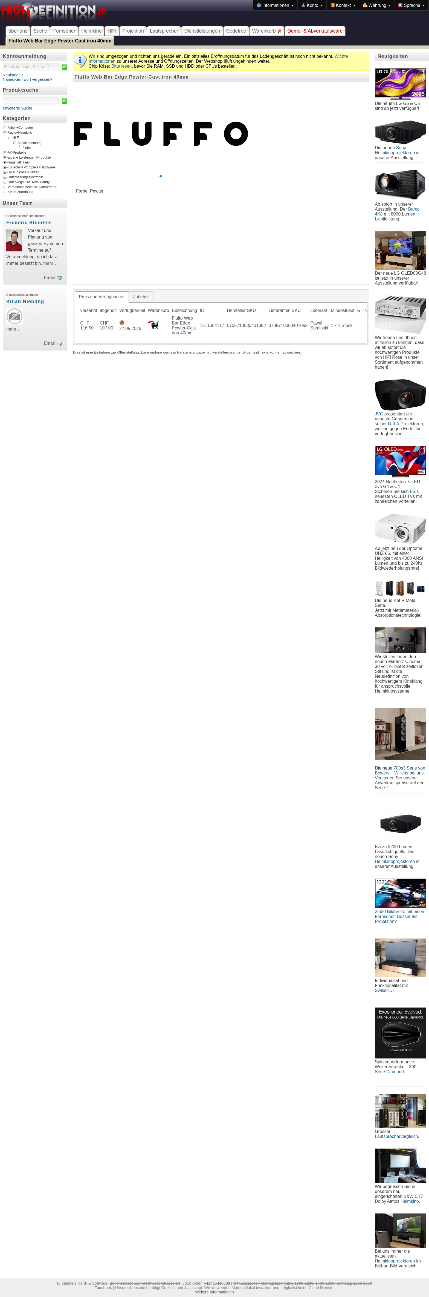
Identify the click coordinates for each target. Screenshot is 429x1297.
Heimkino (91, 31)
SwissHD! (384, 990)
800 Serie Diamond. (395, 1069)
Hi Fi (16, 138)
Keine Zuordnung (20, 192)
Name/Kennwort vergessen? (28, 79)
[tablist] (221, 317)
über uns (17, 31)
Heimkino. (410, 1201)
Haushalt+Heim (19, 162)
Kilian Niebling (25, 301)
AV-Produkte (17, 152)
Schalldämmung (30, 143)
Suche (40, 31)
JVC (379, 414)
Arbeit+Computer (20, 128)
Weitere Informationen (214, 1292)
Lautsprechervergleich (396, 1136)
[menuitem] (275, 5)
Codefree (236, 31)
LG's (414, 491)
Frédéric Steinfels (29, 222)
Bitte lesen (121, 66)
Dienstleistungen (202, 31)
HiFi (112, 31)
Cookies (168, 1287)
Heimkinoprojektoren (395, 1261)
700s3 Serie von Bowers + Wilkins (400, 770)
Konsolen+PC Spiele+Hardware (31, 167)
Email (49, 277)
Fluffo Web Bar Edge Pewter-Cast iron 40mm (59, 41)
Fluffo (26, 148)
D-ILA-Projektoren (405, 423)
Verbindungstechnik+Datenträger (32, 187)
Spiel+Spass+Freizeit (23, 172)
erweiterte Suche (17, 108)
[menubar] (341, 5)
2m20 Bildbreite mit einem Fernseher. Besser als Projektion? (400, 916)
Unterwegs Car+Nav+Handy (29, 182)
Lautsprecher (164, 31)
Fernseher (64, 31)
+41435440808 (217, 1283)
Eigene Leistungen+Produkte (29, 157)
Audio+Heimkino (20, 133)
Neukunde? (13, 75)
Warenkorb (267, 31)
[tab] (102, 297)
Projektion (133, 31)
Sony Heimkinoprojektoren (395, 150)
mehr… (50, 263)
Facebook (103, 1287)
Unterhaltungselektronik (25, 177)
